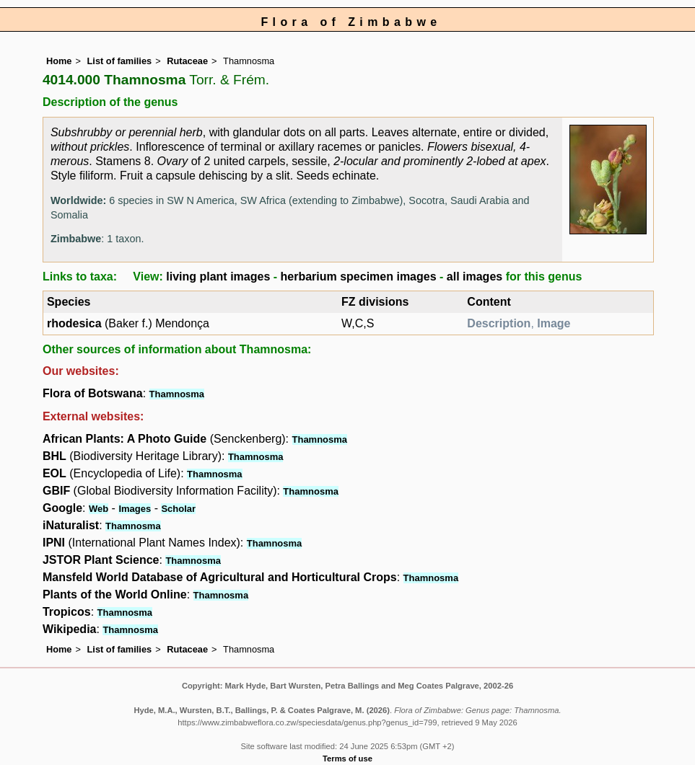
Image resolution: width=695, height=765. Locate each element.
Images (134, 508)
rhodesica (74, 323)
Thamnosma (177, 394)
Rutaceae (187, 61)
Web (98, 508)
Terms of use (347, 758)
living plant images (218, 276)
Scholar (178, 508)
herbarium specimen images (359, 276)
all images (474, 276)
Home (59, 61)
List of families (119, 61)
